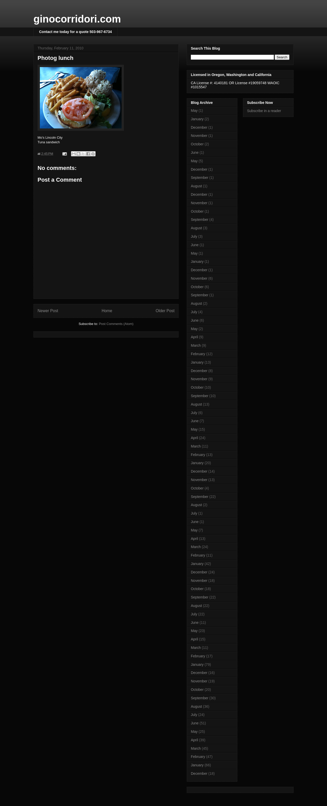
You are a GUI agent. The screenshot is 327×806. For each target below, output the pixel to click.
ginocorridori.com (77, 19)
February (198, 354)
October (197, 144)
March (196, 345)
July (194, 236)
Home (107, 311)
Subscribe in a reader (264, 111)
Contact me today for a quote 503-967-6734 (75, 32)
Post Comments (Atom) (116, 324)
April (194, 337)
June (194, 152)
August (196, 186)
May (194, 110)
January (197, 119)
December (199, 127)
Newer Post (48, 311)
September (199, 178)
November (199, 136)
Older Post (165, 311)
